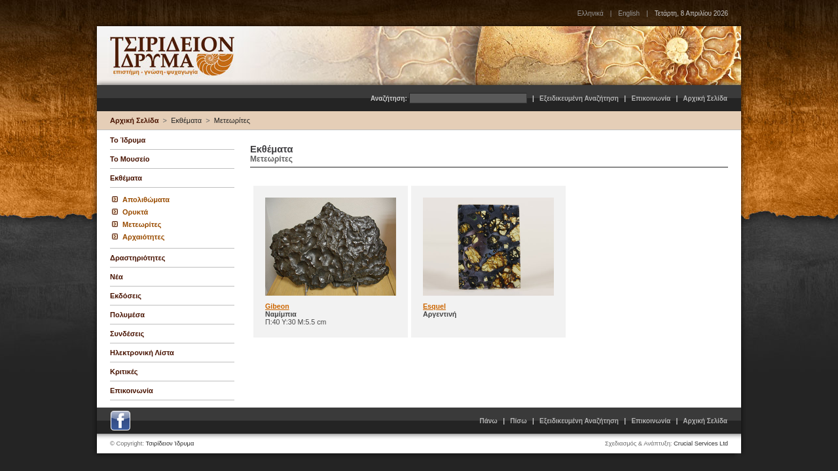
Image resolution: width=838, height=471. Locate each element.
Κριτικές (124, 371)
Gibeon (277, 306)
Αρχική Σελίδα (705, 98)
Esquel (434, 306)
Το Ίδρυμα (127, 140)
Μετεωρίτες (232, 120)
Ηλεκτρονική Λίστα (142, 353)
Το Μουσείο (129, 159)
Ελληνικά (590, 13)
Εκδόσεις (125, 296)
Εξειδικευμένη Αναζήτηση (579, 98)
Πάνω (488, 421)
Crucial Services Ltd (701, 443)
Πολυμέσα (127, 315)
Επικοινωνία (650, 98)
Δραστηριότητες (137, 258)
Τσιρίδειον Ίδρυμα (170, 443)
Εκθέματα (186, 120)
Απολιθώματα (146, 199)
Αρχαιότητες (143, 237)
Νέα (116, 277)
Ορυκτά (135, 212)
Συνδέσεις (127, 334)
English (629, 13)
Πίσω (518, 421)
